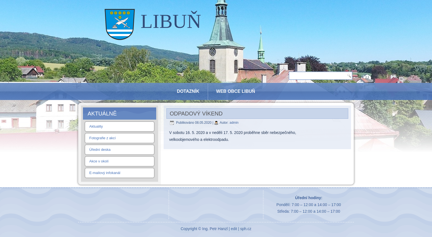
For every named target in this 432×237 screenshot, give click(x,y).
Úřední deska (99, 150)
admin (234, 123)
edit (234, 229)
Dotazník (188, 91)
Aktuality (96, 126)
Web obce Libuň (235, 91)
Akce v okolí (99, 161)
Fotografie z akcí (102, 138)
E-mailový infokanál (104, 173)
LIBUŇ (171, 21)
